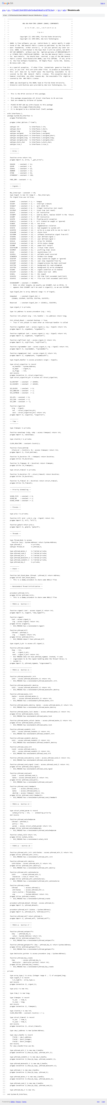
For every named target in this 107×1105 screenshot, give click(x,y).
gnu (4, 10)
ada (64, 10)
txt (98, 1102)
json (103, 1102)
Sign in (103, 3)
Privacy (18, 1102)
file (45, 15)
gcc (8, 10)
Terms (24, 1102)
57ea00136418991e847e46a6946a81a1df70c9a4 (33, 10)
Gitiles (13, 1102)
